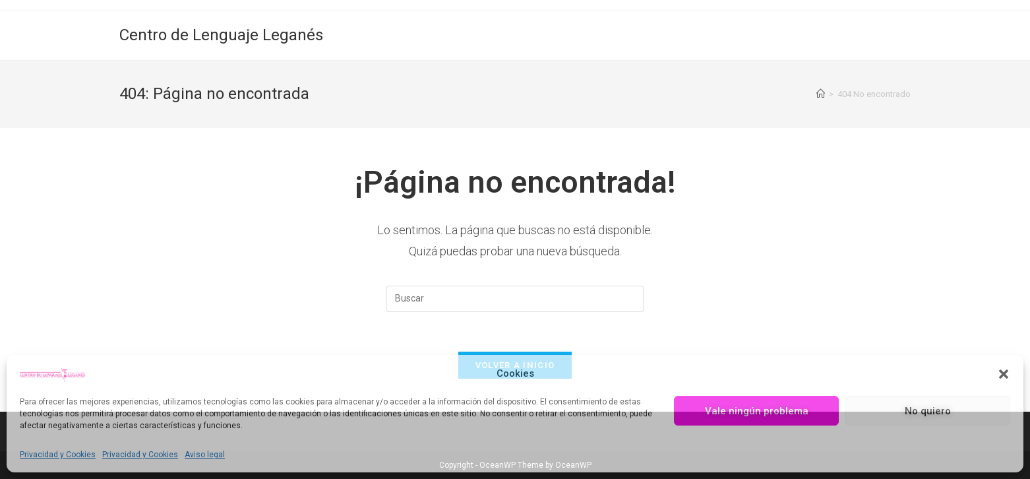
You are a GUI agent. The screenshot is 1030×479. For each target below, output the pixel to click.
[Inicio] (820, 94)
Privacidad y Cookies (58, 454)
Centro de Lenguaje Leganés (221, 35)
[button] (1003, 374)
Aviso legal (205, 454)
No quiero (928, 411)
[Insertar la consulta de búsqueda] (515, 299)
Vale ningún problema (756, 411)
